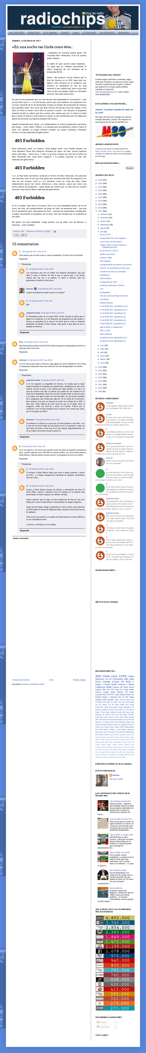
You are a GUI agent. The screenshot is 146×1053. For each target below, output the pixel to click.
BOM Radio (103, 729)
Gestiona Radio (116, 712)
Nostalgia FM (113, 752)
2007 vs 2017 (105, 331)
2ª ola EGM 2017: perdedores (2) (113, 313)
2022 (100, 194)
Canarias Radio (100, 747)
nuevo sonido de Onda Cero (121, 819)
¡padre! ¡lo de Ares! (107, 254)
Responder (23, 259)
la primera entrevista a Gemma (112, 285)
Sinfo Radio (108, 742)
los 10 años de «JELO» (109, 251)
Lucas (76, 32)
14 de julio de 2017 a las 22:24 (36, 342)
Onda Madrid (120, 695)
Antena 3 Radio (126, 684)
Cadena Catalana (101, 710)
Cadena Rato (109, 722)
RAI (123, 732)
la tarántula (104, 299)
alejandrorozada (33, 313)
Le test (108, 414)
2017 (100, 211)
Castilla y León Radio (117, 729)
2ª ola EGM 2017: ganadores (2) (113, 317)
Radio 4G (109, 702)
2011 (100, 384)
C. (20, 252)
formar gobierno (116, 888)
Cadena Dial (100, 690)
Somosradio (117, 742)
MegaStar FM (129, 707)
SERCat (121, 719)
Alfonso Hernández (113, 443)
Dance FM (121, 747)
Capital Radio (114, 734)
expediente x (105, 275)
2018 (100, 208)
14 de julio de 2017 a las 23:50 (40, 360)
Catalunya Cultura (125, 734)
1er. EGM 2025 (107, 32)
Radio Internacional (107, 739)
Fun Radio (98, 749)
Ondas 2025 (33, 32)
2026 (100, 180)
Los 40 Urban (113, 704)
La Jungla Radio (103, 752)
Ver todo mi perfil (116, 779)
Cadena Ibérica (117, 744)
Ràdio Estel (130, 722)
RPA (113, 737)
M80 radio (129, 679)
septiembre (105, 225)
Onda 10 (131, 725)
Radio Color (106, 754)
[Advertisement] (33, 641)
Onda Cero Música (102, 727)
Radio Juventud (119, 739)
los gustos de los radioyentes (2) (113, 341)
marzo (103, 356)
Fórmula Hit (106, 749)
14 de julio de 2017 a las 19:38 (41, 269)
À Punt (116, 717)
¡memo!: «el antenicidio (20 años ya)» (115, 268)
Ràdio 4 (106, 697)
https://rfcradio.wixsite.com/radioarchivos (110, 151)
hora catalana (105, 261)
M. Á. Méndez (50, 32)
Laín (101, 289)
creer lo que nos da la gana (110, 242)
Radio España (108, 700)
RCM (122, 727)
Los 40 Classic (101, 704)
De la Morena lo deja (118, 870)
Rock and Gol (116, 714)
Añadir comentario (21, 538)
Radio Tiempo (103, 757)
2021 (100, 197)
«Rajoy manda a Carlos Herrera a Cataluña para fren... (113, 246)
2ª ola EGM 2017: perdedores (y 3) (114, 306)
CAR (121, 717)
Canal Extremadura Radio (113, 707)
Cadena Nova (129, 744)
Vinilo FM (131, 742)
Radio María (130, 739)
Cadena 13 (99, 722)
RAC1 (98, 682)
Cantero (65, 32)
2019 (100, 204)
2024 (100, 187)
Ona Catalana (122, 725)
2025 (100, 183)
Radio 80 (101, 702)
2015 (100, 371)
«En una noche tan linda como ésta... (114, 296)
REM (127, 732)
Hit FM (125, 697)
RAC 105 (98, 719)
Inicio (51, 680)
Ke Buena (103, 737)
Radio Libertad (125, 754)
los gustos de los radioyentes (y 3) (113, 338)
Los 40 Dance (129, 710)
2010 (100, 388)
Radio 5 (130, 682)
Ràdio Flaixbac (128, 714)
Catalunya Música (112, 747)
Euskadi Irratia (112, 725)
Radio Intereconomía (122, 700)
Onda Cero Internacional (126, 752)
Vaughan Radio (113, 757)
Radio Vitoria (104, 734)
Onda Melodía (120, 722)
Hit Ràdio (114, 749)
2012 (100, 381)
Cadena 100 (118, 687)
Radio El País (114, 754)
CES (132, 719)
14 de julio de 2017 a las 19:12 (34, 252)
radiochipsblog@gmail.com (106, 92)
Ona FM (119, 732)
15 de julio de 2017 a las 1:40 (33, 446)
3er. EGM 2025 (17, 32)
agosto (103, 228)
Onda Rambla (129, 717)
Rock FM (106, 695)
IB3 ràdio (126, 712)
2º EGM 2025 (89, 32)
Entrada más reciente (21, 680)
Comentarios (103, 1027)
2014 (100, 374)
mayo (102, 349)
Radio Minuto (99, 742)
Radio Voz (130, 695)
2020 (100, 201)
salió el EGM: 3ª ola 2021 (120, 852)
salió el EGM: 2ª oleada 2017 (111, 327)
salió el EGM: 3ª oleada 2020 (121, 835)
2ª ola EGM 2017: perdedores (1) (113, 320)
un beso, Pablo (106, 258)
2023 (100, 190)
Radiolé (98, 697)
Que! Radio (115, 727)
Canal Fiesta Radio (116, 710)
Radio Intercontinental (110, 719)
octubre (103, 221)
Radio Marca (129, 687)
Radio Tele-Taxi (119, 702)
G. (20, 446)
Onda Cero (110, 676)
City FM (106, 732)
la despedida (105, 292)
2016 (100, 367)
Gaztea (112, 732)
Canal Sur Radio (121, 690)
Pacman (39, 231)
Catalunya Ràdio (103, 687)
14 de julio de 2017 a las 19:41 (50, 289)
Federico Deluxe (106, 303)
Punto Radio (111, 684)
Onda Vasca (108, 717)
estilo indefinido (106, 334)
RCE (112, 695)
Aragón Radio (109, 692)
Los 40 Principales (114, 679)
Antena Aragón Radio (103, 744)
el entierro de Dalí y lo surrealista (113, 272)
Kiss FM (110, 690)
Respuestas (26, 264)
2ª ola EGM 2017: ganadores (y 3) (113, 310)
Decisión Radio (100, 725)
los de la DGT (105, 235)
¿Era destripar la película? (120, 801)
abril (102, 352)
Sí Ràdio (124, 742)
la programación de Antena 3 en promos (116, 265)
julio (102, 232)
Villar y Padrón (105, 278)
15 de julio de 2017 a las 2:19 (40, 301)
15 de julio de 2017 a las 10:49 (41, 469)
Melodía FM (116, 697)
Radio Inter (124, 704)
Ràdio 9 (98, 712)
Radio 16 (98, 754)
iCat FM (127, 719)
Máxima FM (122, 692)
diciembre (104, 214)
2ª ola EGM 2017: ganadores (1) (113, 324)
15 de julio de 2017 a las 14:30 (47, 420)
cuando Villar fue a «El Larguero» (113, 238)
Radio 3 (99, 684)
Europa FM (118, 682)
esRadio (107, 682)
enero (102, 363)
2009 (100, 391)
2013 (100, 377)
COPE (123, 676)
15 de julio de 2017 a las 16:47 (41, 486)
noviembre (104, 218)
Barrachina (124, 32)
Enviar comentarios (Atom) (33, 684)
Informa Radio (122, 749)
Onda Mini (99, 717)
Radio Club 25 (120, 737)
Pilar (21, 342)
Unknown (23, 360)
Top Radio (106, 712)
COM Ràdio (129, 702)
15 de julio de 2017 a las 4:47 (52, 313)
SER (22, 231)
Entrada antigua (79, 680)
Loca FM (109, 737)
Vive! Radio (122, 757)
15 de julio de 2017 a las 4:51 (52, 380)
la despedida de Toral (108, 282)
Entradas (101, 1022)
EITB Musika (130, 747)
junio (102, 345)
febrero (103, 359)
